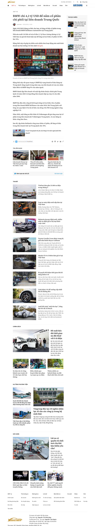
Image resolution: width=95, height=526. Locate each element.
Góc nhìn (16, 434)
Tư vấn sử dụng (47, 497)
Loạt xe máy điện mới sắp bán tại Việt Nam (50, 203)
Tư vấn (76, 505)
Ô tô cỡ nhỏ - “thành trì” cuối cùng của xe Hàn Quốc (79, 47)
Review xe (77, 497)
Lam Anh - (19, 24)
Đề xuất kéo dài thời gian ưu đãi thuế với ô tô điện (56, 334)
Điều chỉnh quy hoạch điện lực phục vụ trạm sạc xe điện (37, 373)
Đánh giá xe (31, 5)
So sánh (34, 501)
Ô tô (84, 497)
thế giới (40, 46)
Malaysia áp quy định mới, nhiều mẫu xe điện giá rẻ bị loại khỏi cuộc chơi (50, 221)
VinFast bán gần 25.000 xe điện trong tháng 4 (49, 186)
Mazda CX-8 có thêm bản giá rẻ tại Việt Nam (50, 257)
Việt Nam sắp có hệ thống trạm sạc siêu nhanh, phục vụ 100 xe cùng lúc (22, 423)
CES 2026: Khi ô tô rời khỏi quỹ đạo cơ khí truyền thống (20, 485)
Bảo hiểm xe (46, 5)
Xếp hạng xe (35, 505)
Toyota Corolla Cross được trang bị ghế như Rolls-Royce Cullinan (50, 240)
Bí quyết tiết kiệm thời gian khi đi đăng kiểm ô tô (50, 274)
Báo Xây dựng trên (25, 141)
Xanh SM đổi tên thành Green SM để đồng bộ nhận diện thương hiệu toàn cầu (22, 402)
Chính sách (17, 326)
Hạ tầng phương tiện (20, 384)
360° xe (14, 5)
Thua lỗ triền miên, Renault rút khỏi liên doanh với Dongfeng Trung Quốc (37, 164)
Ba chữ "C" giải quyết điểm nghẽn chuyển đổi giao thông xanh (55, 485)
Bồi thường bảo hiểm (59, 501)
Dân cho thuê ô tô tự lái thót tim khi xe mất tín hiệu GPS (80, 24)
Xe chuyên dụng (25, 501)
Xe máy (23, 505)
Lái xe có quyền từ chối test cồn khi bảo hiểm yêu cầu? (57, 443)
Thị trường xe (22, 5)
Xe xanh (55, 5)
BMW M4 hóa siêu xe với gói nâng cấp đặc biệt (80, 57)
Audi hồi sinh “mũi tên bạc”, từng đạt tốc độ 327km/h (50, 307)
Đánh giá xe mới (36, 497)
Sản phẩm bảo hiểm (59, 497)
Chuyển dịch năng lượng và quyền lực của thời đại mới (37, 485)
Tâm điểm (10, 508)
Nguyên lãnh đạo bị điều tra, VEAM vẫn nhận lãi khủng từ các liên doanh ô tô (55, 164)
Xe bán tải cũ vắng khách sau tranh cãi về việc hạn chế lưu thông (20, 374)
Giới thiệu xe (77, 501)
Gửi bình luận (58, 173)
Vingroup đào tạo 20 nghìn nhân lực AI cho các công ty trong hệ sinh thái (48, 411)
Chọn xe (45, 501)
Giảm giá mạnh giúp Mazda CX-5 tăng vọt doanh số (79, 67)
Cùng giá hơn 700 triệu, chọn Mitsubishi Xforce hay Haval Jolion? (80, 36)
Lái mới (39, 5)
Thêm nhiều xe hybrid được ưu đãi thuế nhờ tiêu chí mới (55, 373)
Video (61, 5)
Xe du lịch (23, 497)
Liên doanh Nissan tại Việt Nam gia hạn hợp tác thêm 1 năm (20, 163)
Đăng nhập (84, 2)
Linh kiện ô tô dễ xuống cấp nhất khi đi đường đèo (50, 291)
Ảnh (66, 5)
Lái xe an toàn (46, 505)
